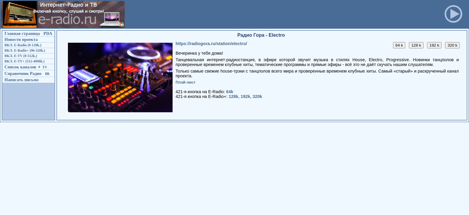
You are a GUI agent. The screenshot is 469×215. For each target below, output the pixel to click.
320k (257, 96)
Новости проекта (21, 39)
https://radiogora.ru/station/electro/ (211, 43)
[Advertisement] (235, 14)
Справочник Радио (23, 73)
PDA (47, 33)
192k (245, 96)
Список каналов (20, 66)
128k (233, 96)
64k (229, 91)
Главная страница (22, 33)
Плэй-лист (186, 82)
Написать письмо (21, 79)
